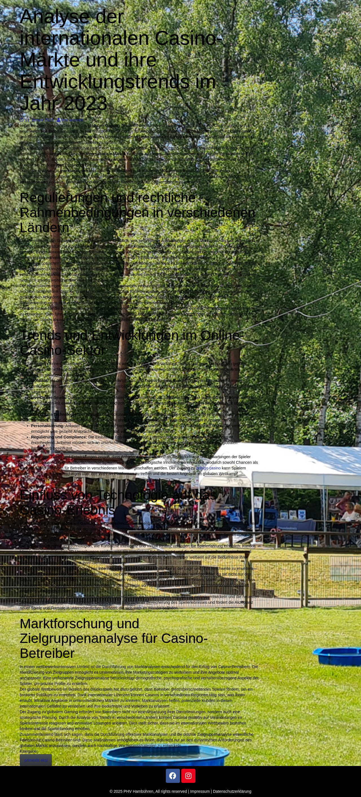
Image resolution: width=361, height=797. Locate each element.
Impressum (200, 791)
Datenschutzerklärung (232, 791)
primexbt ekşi (35, 760)
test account (70, 120)
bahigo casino (208, 468)
